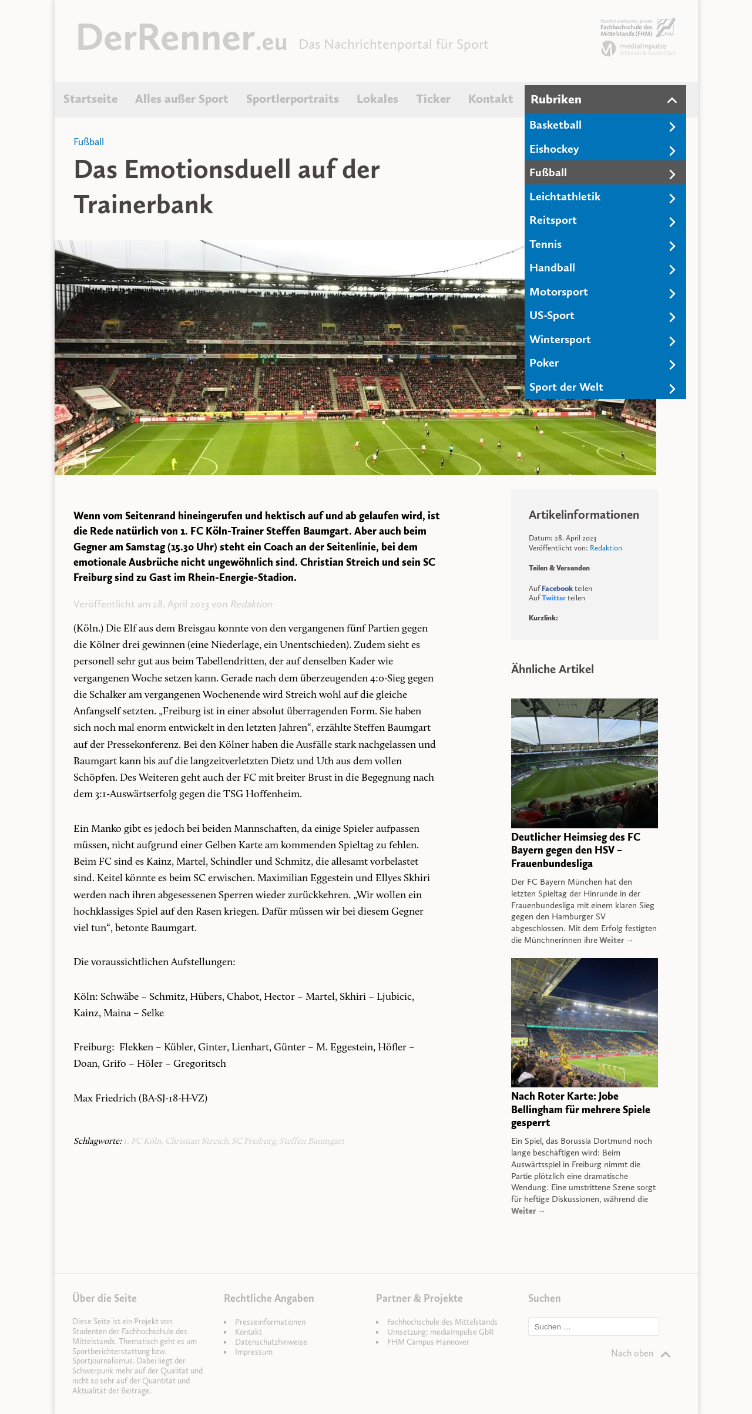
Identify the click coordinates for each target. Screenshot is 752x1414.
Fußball (548, 172)
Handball (552, 267)
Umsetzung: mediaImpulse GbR (440, 1332)
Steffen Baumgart (311, 1141)
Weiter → (615, 940)
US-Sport (552, 315)
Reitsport (553, 220)
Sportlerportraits (292, 98)
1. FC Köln (142, 1141)
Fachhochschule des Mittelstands (442, 1322)
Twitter (554, 597)
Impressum (254, 1352)
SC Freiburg (253, 1141)
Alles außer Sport (182, 98)
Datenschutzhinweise (271, 1342)
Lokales (377, 98)
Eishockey (554, 149)
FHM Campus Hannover (428, 1342)
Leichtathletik (564, 196)
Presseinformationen (270, 1322)
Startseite (90, 98)
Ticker (433, 98)
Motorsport (558, 291)
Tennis (545, 244)
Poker (544, 362)
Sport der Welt (566, 386)
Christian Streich (196, 1141)
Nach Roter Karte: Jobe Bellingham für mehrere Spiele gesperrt (580, 1110)
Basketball (555, 124)
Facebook (557, 588)
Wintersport (560, 339)
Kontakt (490, 98)
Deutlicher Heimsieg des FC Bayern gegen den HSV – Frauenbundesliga (575, 851)
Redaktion (251, 603)
